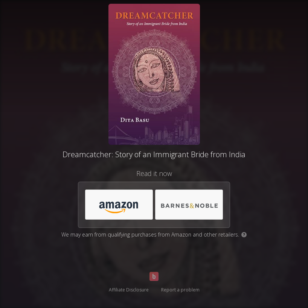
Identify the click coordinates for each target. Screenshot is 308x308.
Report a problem (180, 290)
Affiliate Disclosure (129, 290)
